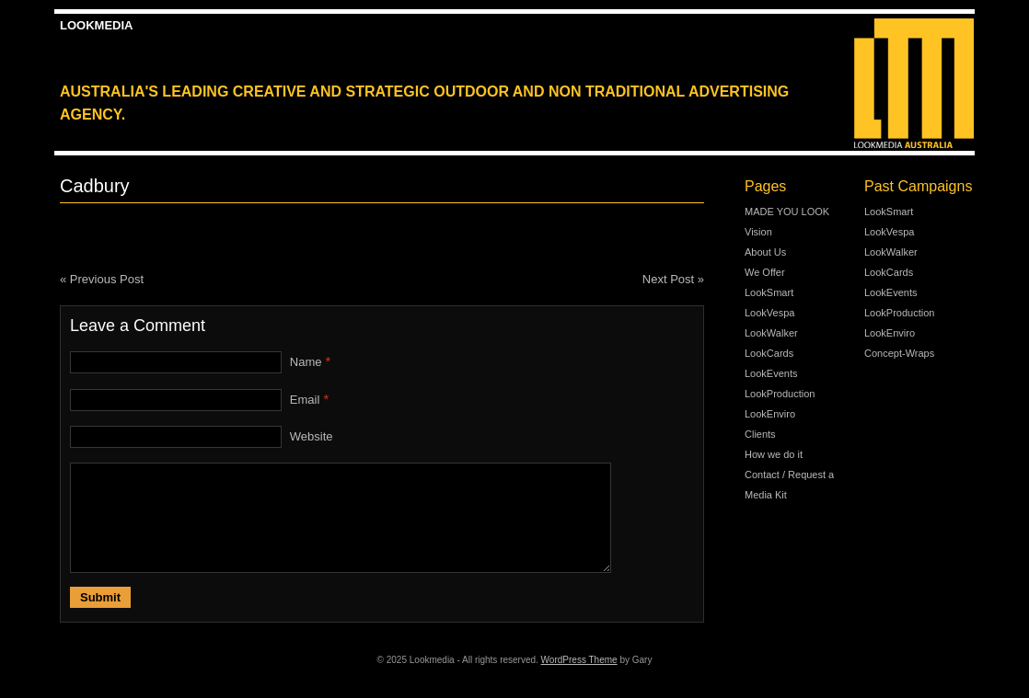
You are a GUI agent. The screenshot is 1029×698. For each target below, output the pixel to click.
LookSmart (769, 292)
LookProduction (780, 393)
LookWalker (771, 332)
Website (311, 436)
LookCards (769, 353)
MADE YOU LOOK (787, 211)
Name (306, 362)
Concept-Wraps (899, 353)
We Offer (765, 272)
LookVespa (769, 312)
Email (305, 399)
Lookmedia (96, 25)
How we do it (774, 454)
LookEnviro (770, 413)
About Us (765, 251)
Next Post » (673, 279)
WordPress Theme (579, 660)
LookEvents (771, 373)
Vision (758, 231)
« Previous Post (102, 279)
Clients (760, 434)
